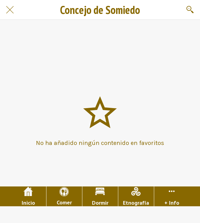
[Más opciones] (172, 196)
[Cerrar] (10, 10)
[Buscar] (190, 9)
